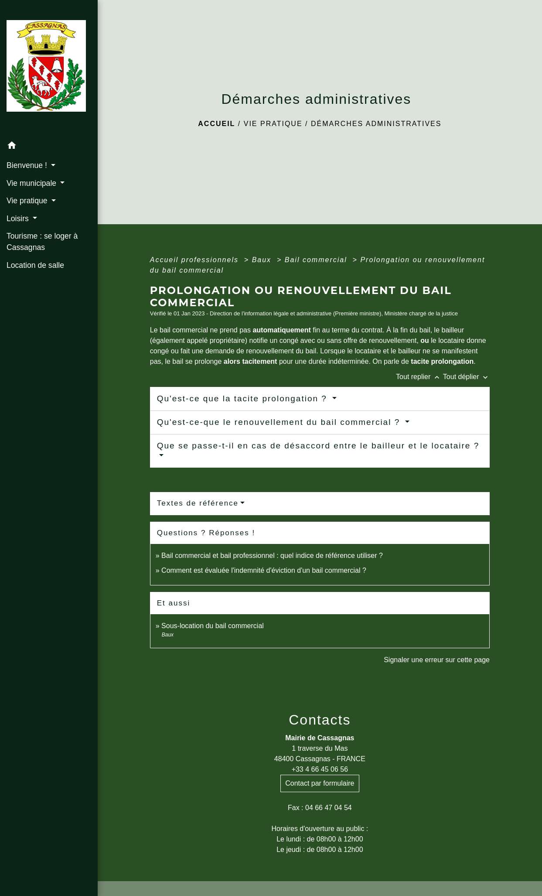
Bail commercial (317, 259)
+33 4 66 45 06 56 (320, 769)
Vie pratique (273, 123)
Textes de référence (198, 503)
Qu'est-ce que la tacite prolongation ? (243, 398)
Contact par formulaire (319, 783)
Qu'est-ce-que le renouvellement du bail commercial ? (280, 422)
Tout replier (419, 376)
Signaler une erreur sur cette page (437, 659)
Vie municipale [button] (32, 183)
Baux (263, 259)
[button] (49, 147)
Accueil (216, 123)
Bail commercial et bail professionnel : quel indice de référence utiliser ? (272, 555)
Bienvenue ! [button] (28, 165)
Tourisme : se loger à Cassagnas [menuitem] (42, 242)
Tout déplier (466, 376)
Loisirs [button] (19, 218)
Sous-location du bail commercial (212, 625)
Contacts (320, 720)
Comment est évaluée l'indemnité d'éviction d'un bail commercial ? (263, 570)
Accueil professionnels (196, 259)
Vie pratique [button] (28, 200)
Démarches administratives (376, 123)
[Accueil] (49, 68)
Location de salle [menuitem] (35, 265)
